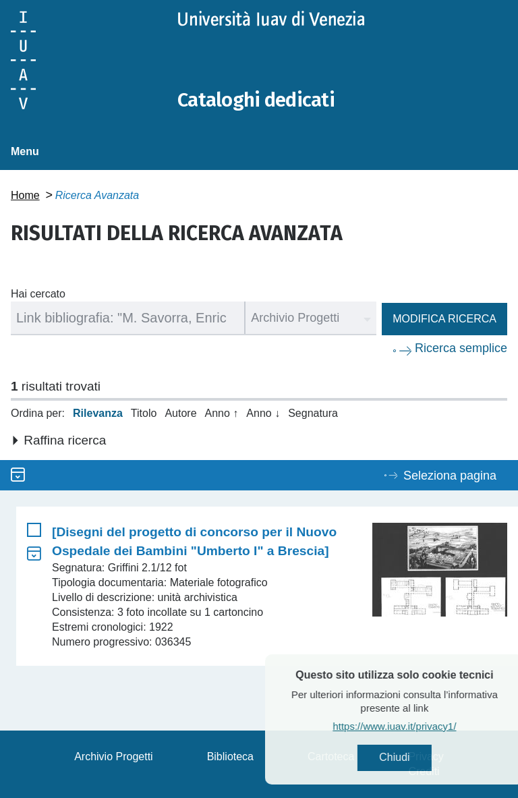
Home (25, 195)
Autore (180, 413)
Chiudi (418, 758)
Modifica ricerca (444, 318)
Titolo (144, 413)
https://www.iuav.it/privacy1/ (418, 727)
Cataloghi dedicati (258, 100)
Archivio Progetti (113, 756)
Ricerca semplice (461, 348)
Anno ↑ (222, 413)
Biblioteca (230, 756)
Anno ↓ (263, 413)
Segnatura (313, 413)
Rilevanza (98, 413)
